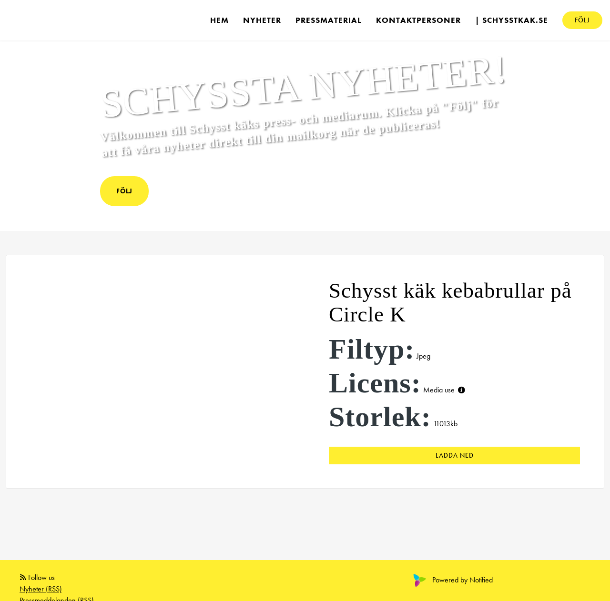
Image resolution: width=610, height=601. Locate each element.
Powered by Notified (452, 580)
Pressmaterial (328, 20)
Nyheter (262, 20)
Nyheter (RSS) (41, 589)
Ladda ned (455, 455)
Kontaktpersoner (418, 20)
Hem (219, 20)
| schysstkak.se (511, 20)
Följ (582, 20)
